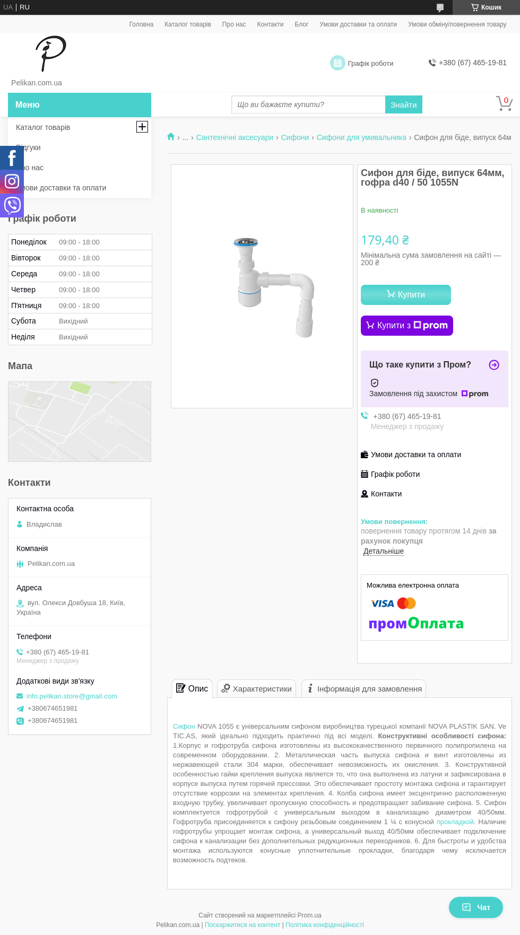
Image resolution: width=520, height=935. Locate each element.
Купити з (412, 325)
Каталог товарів (187, 24)
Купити (411, 294)
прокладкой (455, 822)
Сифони (295, 137)
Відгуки (28, 147)
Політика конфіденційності (324, 925)
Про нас (234, 24)
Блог (301, 24)
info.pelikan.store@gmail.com (72, 696)
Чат (476, 907)
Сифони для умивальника (361, 137)
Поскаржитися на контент (242, 925)
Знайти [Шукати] (404, 104)
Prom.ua (310, 915)
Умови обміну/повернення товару (457, 24)
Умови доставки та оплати (358, 24)
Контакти (270, 24)
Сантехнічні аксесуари (234, 137)
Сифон (184, 726)
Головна (141, 24)
